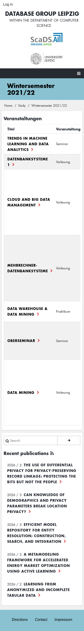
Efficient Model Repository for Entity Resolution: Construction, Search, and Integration (36, 533)
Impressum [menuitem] (63, 620)
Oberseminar (21, 340)
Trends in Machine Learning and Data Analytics (28, 143)
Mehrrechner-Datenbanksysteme (27, 267)
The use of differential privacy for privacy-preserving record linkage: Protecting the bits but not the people (41, 473)
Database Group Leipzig (42, 13)
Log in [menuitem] (8, 4)
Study (22, 105)
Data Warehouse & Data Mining (27, 311)
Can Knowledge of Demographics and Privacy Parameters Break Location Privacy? (37, 503)
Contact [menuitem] (41, 620)
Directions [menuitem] (20, 620)
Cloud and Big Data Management (28, 202)
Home (8, 105)
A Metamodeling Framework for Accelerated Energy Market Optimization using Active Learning (38, 562)
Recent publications (26, 453)
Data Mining (20, 392)
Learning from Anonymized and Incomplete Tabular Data (38, 589)
